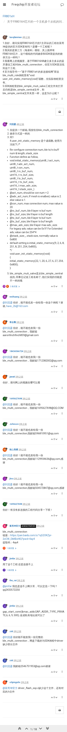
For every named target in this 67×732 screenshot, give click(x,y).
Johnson (14, 424)
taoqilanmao (15, 37)
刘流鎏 (12, 124)
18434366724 (16, 351)
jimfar (12, 558)
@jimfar (7, 586)
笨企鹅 (12, 322)
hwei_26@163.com (17, 306)
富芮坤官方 (14, 526)
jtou (11, 478)
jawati (12, 377)
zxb (11, 631)
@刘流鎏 (8, 302)
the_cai (13, 580)
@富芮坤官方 (10, 688)
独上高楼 (13, 449)
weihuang (14, 297)
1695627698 (15, 398)
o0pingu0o (14, 682)
